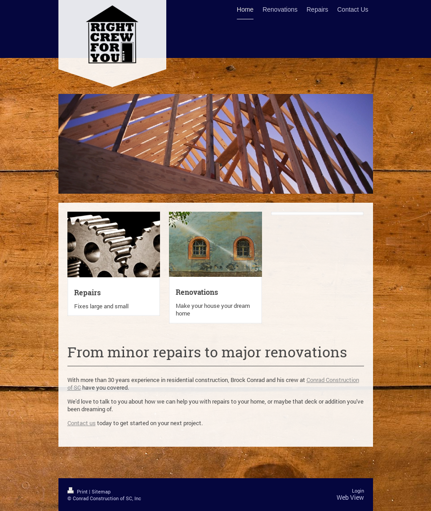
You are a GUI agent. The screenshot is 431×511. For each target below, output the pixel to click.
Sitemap (101, 491)
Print (78, 491)
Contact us (81, 423)
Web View (350, 497)
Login (358, 490)
